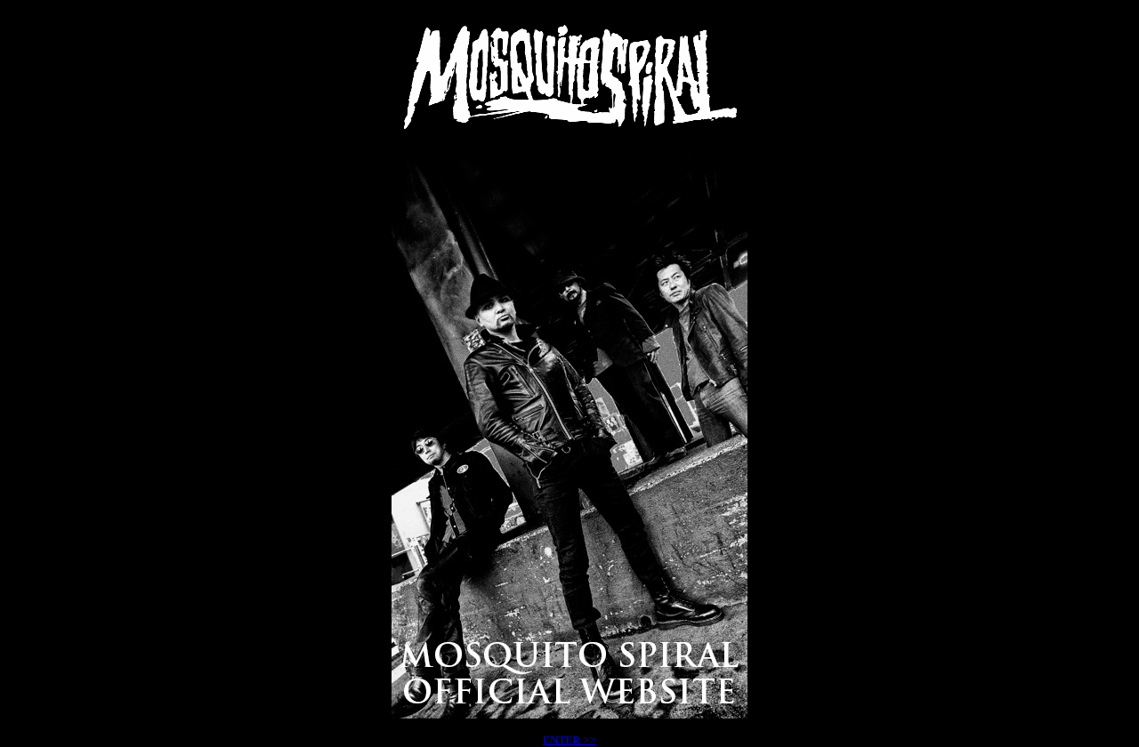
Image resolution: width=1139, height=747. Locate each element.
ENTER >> (569, 739)
